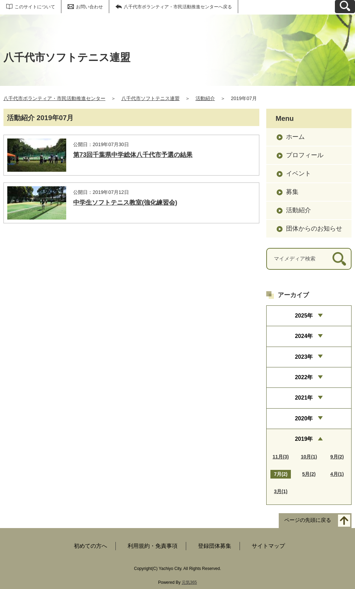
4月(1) (337, 474)
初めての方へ (90, 546)
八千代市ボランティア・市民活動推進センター (54, 98)
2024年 (304, 336)
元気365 (189, 582)
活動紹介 (205, 98)
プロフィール (304, 155)
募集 (292, 191)
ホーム (295, 136)
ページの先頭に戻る (307, 520)
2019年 (304, 439)
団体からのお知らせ (314, 228)
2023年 (304, 357)
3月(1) (280, 491)
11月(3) (280, 456)
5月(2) (309, 474)
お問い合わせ (89, 6)
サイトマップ (268, 546)
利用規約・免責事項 (153, 546)
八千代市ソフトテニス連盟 (150, 98)
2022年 (304, 377)
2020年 (304, 418)
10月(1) (309, 456)
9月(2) (337, 456)
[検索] (339, 259)
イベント (298, 173)
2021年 (304, 398)
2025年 (304, 316)
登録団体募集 (214, 546)
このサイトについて (35, 6)
